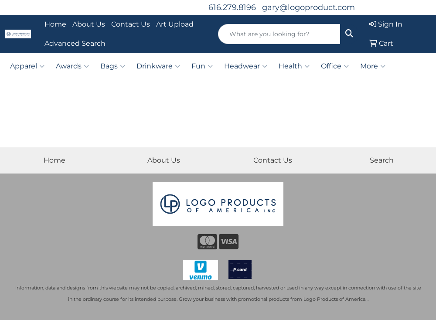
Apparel (27, 66)
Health (294, 66)
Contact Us (130, 24)
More (372, 66)
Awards (72, 66)
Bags (112, 66)
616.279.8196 (232, 7)
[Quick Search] (279, 34)
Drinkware (158, 66)
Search (382, 160)
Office (335, 66)
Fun (202, 66)
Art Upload (175, 24)
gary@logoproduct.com (308, 7)
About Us (88, 24)
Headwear (245, 66)
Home (55, 24)
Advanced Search (75, 43)
